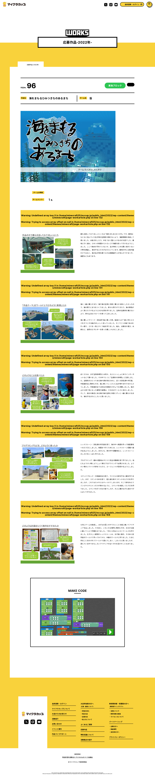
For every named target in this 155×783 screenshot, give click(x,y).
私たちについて (87, 719)
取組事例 (113, 729)
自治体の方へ (115, 732)
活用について (115, 711)
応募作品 (84, 729)
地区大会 (85, 714)
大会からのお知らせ (59, 714)
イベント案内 (57, 729)
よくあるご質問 (86, 724)
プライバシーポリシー (117, 737)
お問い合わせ (57, 724)
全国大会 (85, 717)
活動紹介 (55, 719)
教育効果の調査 (116, 714)
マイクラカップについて (61, 708)
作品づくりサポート (59, 734)
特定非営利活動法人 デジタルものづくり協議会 (77, 757)
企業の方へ (114, 726)
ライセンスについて (117, 717)
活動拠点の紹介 (86, 740)
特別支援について (87, 734)
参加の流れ (85, 711)
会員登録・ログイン (132, 4)
